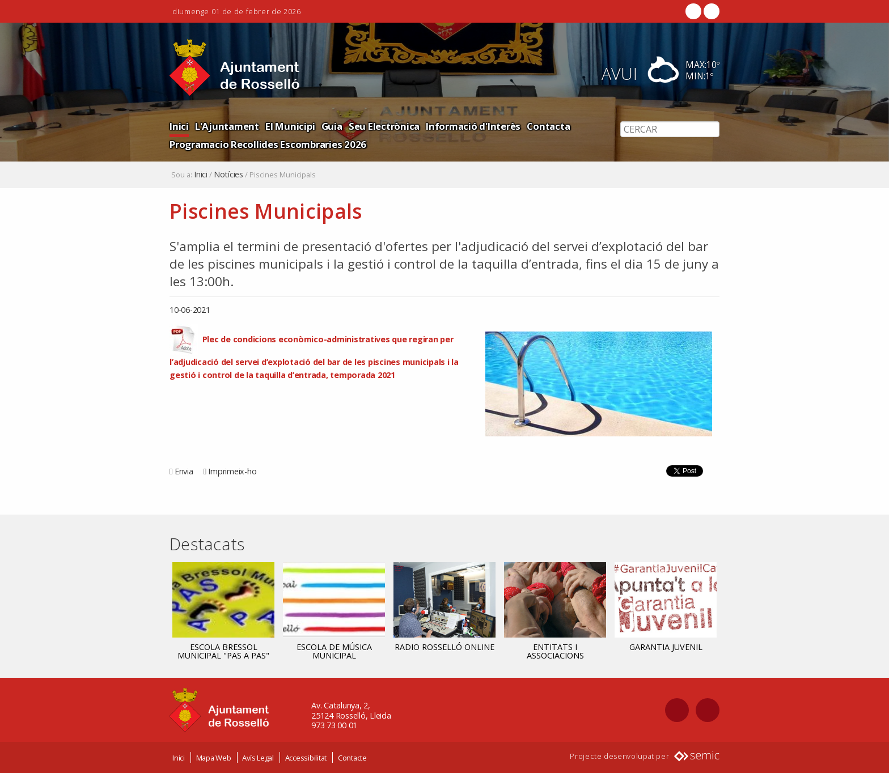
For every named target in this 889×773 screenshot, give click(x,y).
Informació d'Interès (473, 126)
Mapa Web (213, 758)
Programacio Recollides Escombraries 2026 (268, 144)
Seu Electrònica (384, 126)
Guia (331, 126)
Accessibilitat (306, 758)
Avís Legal (258, 758)
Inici (179, 126)
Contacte (352, 758)
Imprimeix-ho (232, 471)
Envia (184, 471)
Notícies (228, 175)
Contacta (548, 126)
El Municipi (290, 126)
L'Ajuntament (227, 126)
